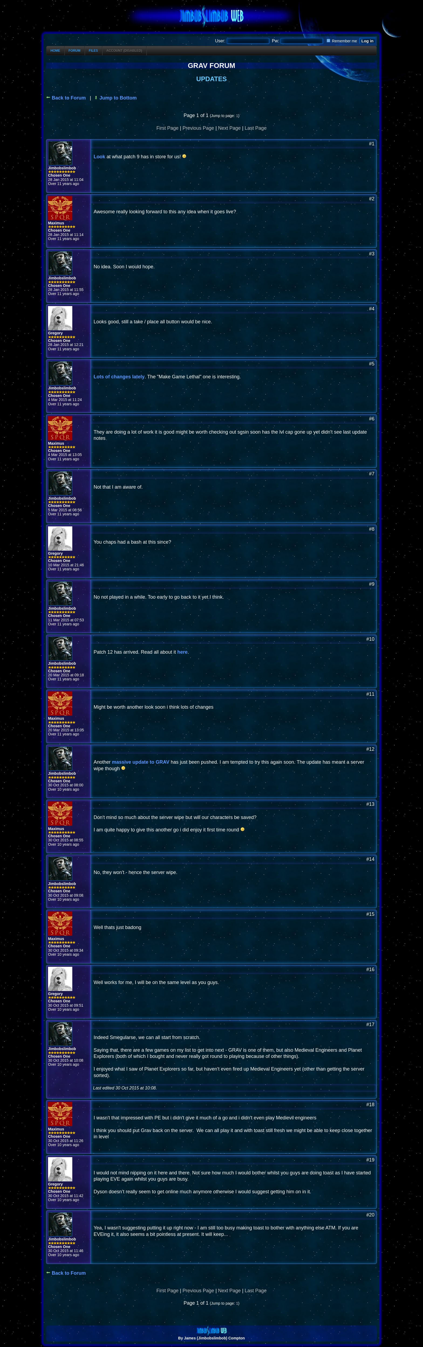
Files (93, 51)
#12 (370, 749)
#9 (371, 584)
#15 (370, 914)
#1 (371, 143)
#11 (370, 694)
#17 (370, 1024)
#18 (370, 1104)
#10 (370, 639)
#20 (370, 1215)
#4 (371, 308)
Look (100, 156)
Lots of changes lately (119, 376)
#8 (371, 529)
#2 (371, 198)
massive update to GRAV (140, 762)
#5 (371, 363)
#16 (370, 969)
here (182, 652)
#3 (371, 253)
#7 (371, 474)
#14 (370, 859)
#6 (371, 418)
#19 (370, 1160)
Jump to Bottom (115, 98)
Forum (74, 51)
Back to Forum (66, 98)
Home (55, 51)
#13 (370, 804)
